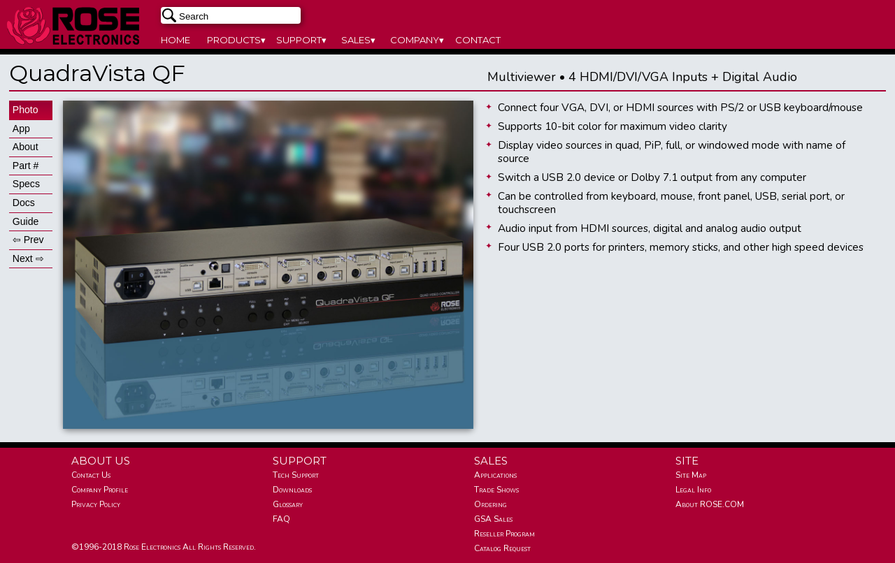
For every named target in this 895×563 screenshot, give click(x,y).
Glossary (288, 504)
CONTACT (478, 39)
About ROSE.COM (709, 504)
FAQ (281, 519)
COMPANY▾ (417, 39)
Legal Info (693, 489)
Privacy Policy (95, 504)
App (21, 128)
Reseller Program (504, 533)
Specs (26, 183)
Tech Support (296, 475)
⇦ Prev (28, 239)
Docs (24, 202)
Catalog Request (502, 548)
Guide (26, 221)
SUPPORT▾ (301, 39)
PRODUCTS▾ (236, 39)
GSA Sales (493, 519)
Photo (25, 109)
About (25, 146)
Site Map (690, 475)
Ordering (490, 504)
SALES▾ (358, 39)
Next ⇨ (28, 258)
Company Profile (99, 489)
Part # (26, 165)
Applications (495, 475)
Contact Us (90, 475)
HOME (175, 39)
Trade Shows (496, 489)
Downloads (292, 489)
